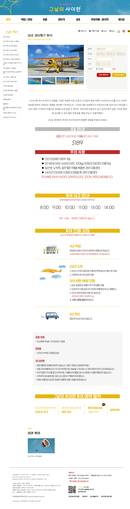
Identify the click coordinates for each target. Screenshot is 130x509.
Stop (56, 77)
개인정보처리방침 (73, 496)
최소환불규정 (94, 496)
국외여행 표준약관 (106, 496)
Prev (30, 60)
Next (81, 60)
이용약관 (84, 496)
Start (55, 77)
